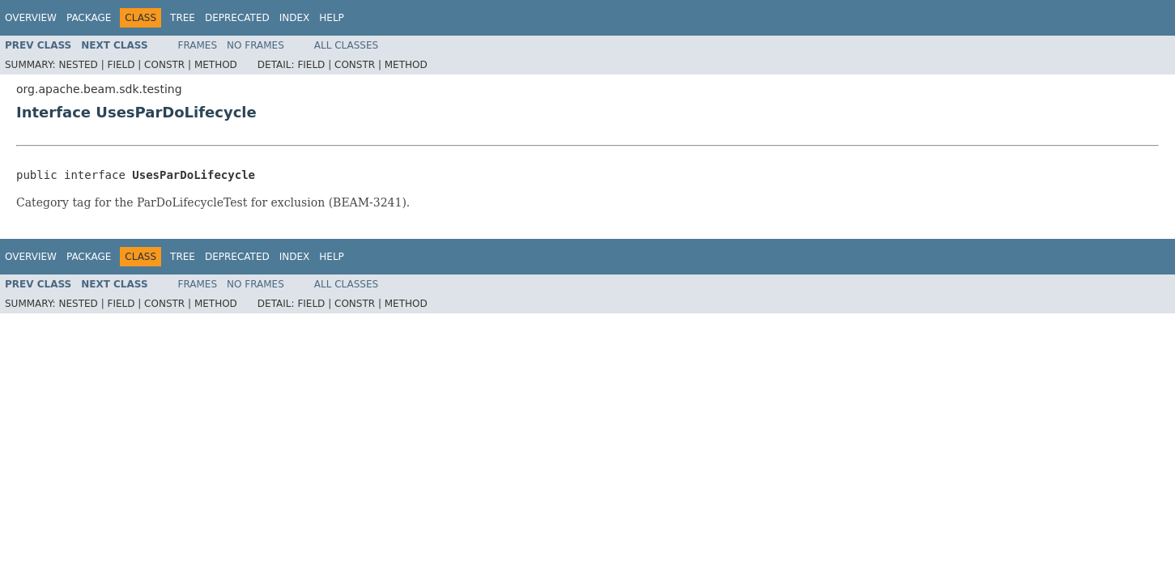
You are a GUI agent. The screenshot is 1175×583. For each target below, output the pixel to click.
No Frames (255, 45)
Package (88, 17)
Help (331, 17)
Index (294, 17)
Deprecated (237, 17)
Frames (198, 45)
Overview (31, 17)
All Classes (346, 45)
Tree (182, 17)
